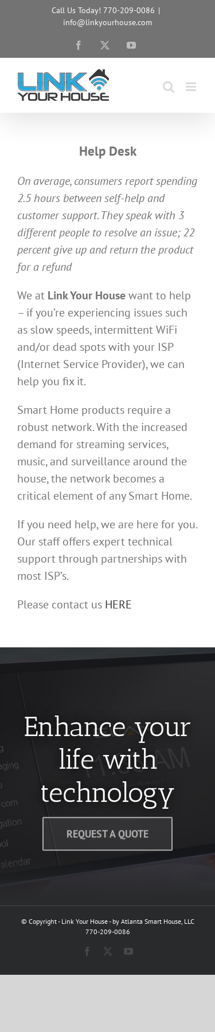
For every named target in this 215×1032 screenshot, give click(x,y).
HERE (118, 604)
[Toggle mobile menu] (192, 87)
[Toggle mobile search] (168, 87)
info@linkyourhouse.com (107, 22)
